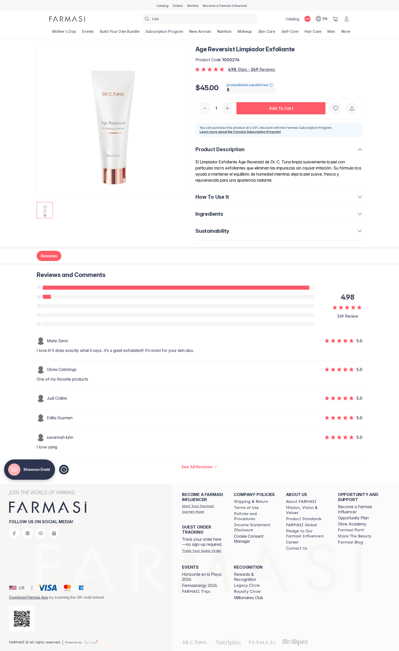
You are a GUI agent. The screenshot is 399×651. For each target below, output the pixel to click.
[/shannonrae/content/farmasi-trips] (196, 591)
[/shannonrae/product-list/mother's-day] (64, 33)
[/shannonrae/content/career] (292, 542)
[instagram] (27, 533)
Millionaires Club (248, 597)
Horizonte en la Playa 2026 (201, 577)
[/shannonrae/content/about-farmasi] (301, 501)
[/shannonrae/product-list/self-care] (290, 33)
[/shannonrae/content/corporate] (301, 525)
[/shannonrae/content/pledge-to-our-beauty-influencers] (307, 534)
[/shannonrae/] (67, 19)
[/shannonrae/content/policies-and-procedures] (255, 516)
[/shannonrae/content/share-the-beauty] (355, 536)
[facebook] (14, 533)
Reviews (49, 255)
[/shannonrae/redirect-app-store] (22, 618)
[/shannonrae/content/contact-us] (296, 548)
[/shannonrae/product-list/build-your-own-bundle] (119, 33)
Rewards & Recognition (245, 577)
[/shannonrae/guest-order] (201, 550)
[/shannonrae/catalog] (162, 5)
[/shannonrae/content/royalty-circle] (247, 591)
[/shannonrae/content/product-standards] (304, 518)
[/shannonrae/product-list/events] (88, 33)
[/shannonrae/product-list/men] (331, 33)
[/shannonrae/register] (177, 5)
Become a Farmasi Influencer (355, 509)
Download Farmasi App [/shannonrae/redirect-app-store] (28, 597)
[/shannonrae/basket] (335, 19)
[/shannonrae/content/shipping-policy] (251, 501)
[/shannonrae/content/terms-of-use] (246, 507)
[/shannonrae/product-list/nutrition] (224, 33)
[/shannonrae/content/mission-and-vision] (307, 510)
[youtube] (41, 533)
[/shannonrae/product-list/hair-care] (313, 33)
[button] (280, 108)
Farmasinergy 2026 (199, 585)
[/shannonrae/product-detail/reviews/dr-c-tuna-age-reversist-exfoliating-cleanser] (199, 466)
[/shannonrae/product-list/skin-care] (266, 33)
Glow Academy (352, 523)
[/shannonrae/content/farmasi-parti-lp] (351, 530)
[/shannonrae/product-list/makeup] (245, 33)
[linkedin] (54, 533)
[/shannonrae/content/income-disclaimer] (255, 527)
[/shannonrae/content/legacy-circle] (247, 585)
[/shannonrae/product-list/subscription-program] (164, 33)
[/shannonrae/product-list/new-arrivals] (200, 33)
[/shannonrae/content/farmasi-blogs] (350, 542)
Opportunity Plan (353, 517)
